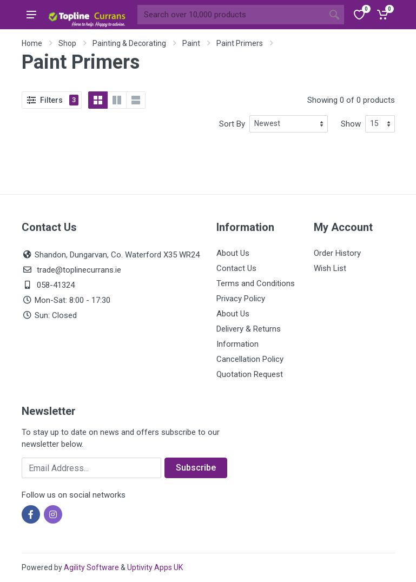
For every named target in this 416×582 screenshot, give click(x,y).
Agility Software (91, 567)
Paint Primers (239, 43)
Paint (191, 43)
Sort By (232, 124)
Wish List (330, 268)
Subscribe (196, 467)
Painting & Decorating (129, 43)
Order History (337, 253)
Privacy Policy (240, 298)
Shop (67, 43)
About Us (232, 253)
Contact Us (236, 268)
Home (32, 43)
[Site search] (231, 14)
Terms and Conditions (255, 283)
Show (351, 124)
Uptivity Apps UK (155, 567)
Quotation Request (249, 374)
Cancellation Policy (249, 359)
